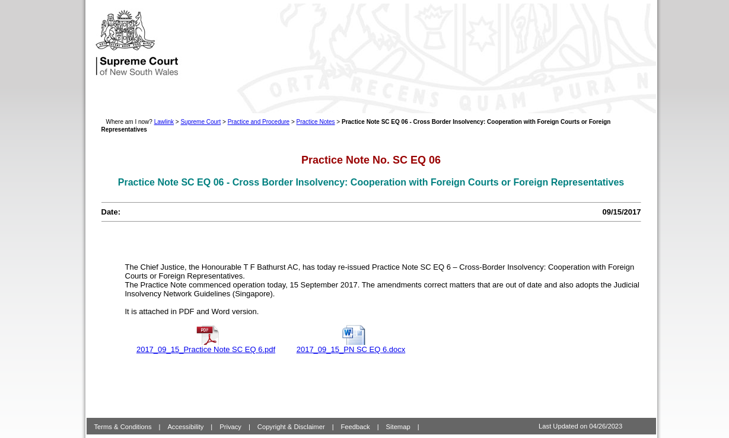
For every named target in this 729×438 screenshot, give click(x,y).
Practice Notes (316, 122)
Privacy (230, 417)
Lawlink (164, 122)
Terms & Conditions (123, 417)
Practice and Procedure (259, 122)
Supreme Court (200, 122)
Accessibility (185, 417)
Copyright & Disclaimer (291, 417)
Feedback (355, 417)
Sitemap (398, 417)
